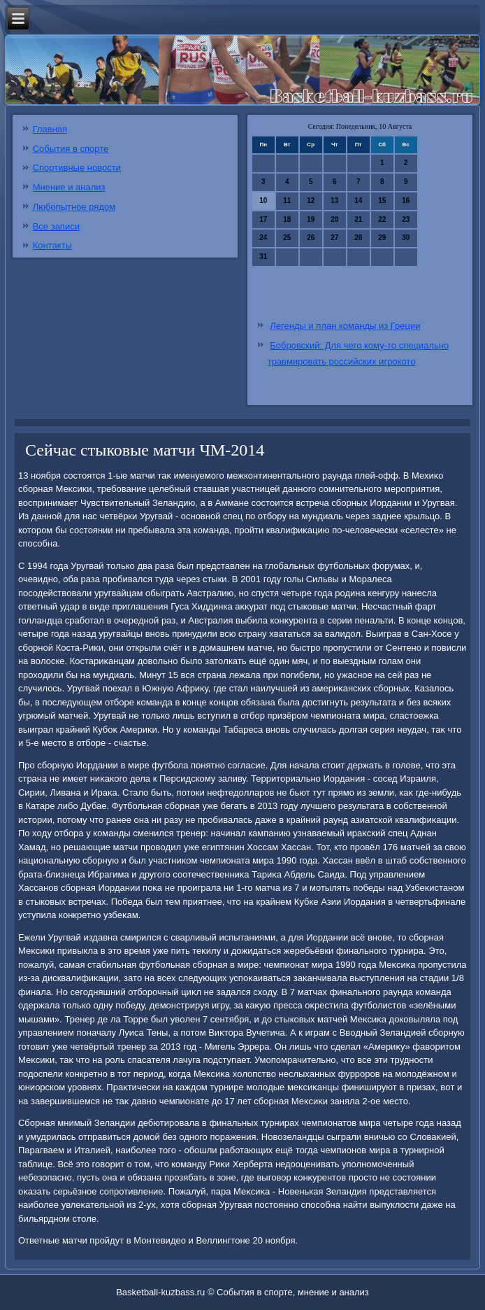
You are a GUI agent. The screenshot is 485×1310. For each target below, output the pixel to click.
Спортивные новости (77, 167)
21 (358, 219)
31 (263, 256)
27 (334, 237)
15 (382, 200)
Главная (50, 129)
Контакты (52, 245)
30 (406, 237)
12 (310, 200)
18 (287, 219)
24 (263, 237)
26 (310, 237)
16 (406, 200)
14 (358, 200)
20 (334, 219)
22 (382, 219)
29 (382, 237)
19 (310, 219)
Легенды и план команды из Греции (345, 326)
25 (287, 237)
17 (263, 219)
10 (263, 200)
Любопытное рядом (74, 207)
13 (334, 200)
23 (406, 219)
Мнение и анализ (69, 187)
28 (358, 237)
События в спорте (71, 148)
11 (287, 200)
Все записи (56, 226)
